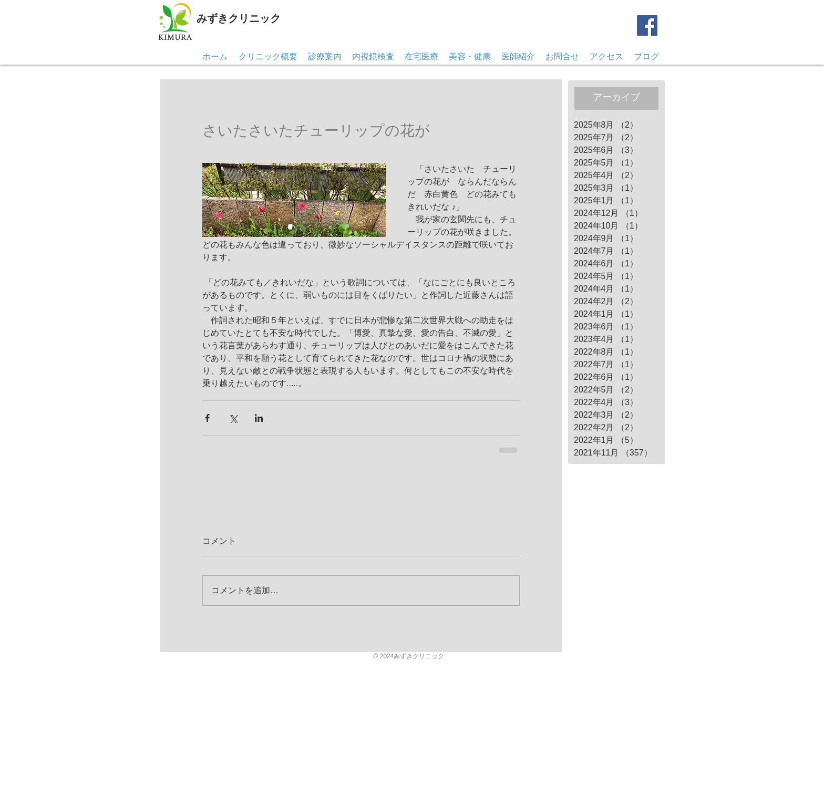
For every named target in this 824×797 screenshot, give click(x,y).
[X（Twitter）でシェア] (233, 418)
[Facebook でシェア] (207, 418)
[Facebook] (647, 25)
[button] (562, 57)
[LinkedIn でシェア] (259, 418)
